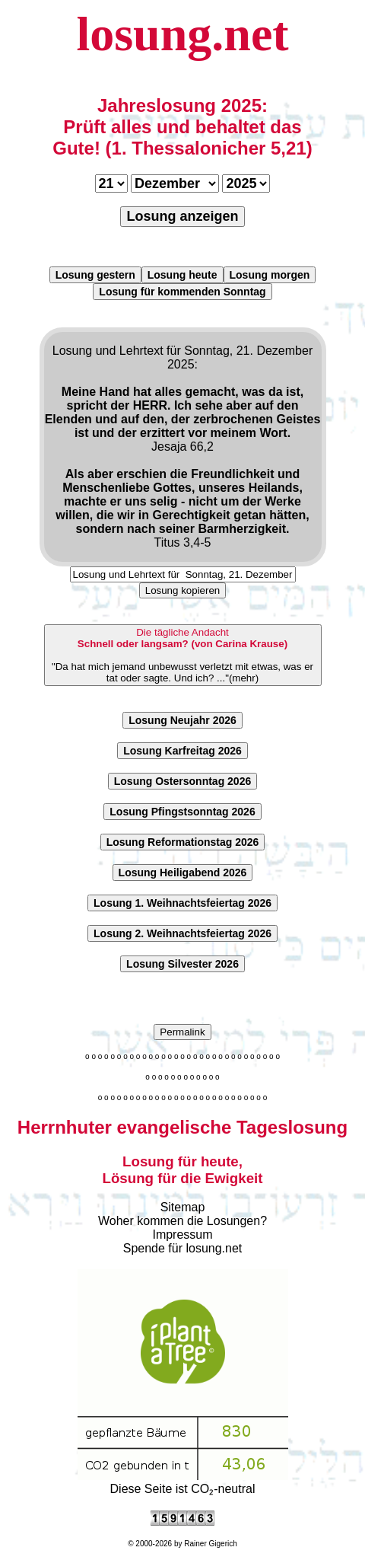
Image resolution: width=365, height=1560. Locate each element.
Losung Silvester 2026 (182, 964)
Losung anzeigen (182, 216)
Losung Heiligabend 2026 (183, 872)
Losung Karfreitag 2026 (182, 751)
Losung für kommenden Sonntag (182, 292)
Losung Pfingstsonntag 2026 (182, 812)
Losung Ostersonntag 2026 (182, 781)
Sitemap (182, 1207)
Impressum (182, 1234)
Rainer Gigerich (210, 1543)
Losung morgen (270, 275)
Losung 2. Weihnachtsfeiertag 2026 (182, 933)
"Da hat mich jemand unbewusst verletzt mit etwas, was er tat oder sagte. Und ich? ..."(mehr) (182, 655)
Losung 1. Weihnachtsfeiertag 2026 (182, 903)
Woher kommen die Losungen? (182, 1220)
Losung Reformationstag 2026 (182, 842)
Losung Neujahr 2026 (182, 720)
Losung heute (182, 275)
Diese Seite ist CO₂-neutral (183, 1482)
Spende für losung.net (183, 1248)
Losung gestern (95, 275)
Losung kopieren (183, 590)
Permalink (182, 1032)
